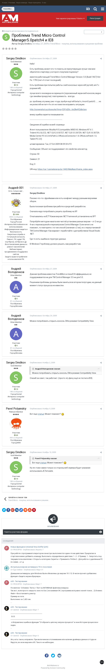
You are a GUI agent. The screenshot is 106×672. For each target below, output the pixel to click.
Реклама (11, 3)
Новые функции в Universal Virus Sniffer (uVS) (29, 547)
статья (41, 414)
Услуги (4, 3)
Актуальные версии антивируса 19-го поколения (31, 567)
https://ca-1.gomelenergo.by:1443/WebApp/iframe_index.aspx (65, 169)
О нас (44, 3)
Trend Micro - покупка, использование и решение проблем (76, 44)
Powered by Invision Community (53, 668)
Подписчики (91, 32)
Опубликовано (43, 58)
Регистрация (95, 18)
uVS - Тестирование (19, 581)
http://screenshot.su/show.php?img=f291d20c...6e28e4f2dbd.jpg (58, 109)
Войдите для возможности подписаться (21, 31)
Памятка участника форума (16, 532)
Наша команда (21, 3)
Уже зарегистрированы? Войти (70, 18)
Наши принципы (34, 3)
